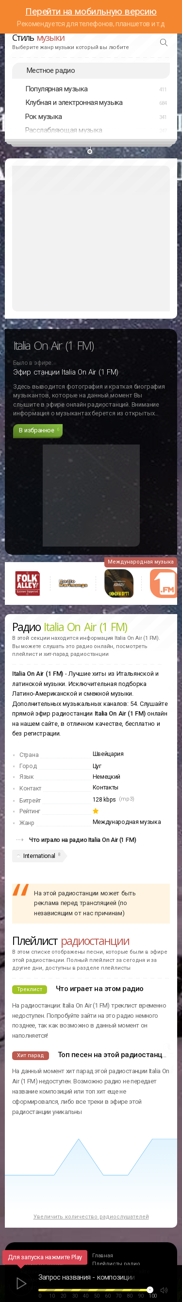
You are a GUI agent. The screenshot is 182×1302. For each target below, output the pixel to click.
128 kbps (104, 799)
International (39, 856)
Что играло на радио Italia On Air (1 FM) (82, 839)
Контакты (106, 787)
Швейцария (108, 754)
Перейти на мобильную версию (91, 11)
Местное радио (51, 70)
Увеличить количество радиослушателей (91, 1217)
